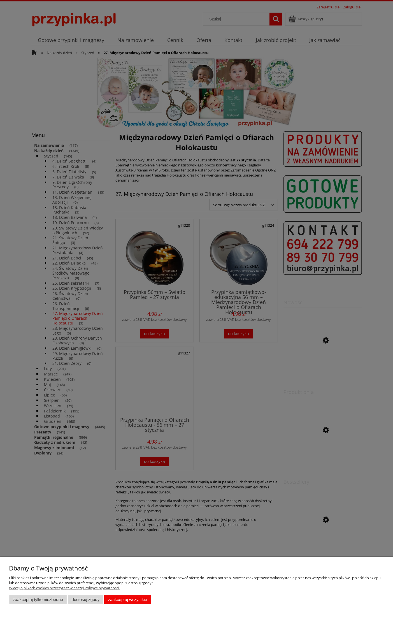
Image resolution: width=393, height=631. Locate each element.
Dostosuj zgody (85, 599)
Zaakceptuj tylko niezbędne (38, 599)
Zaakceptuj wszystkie (127, 599)
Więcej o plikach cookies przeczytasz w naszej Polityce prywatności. (64, 587)
